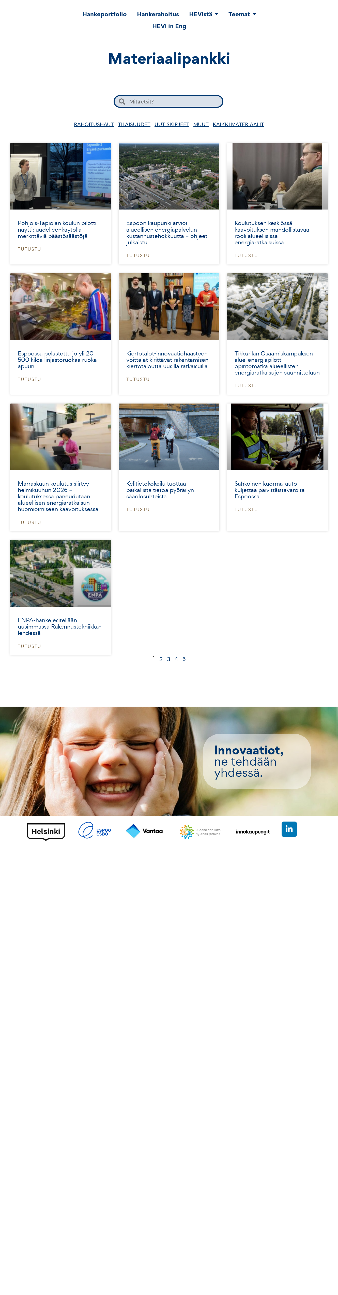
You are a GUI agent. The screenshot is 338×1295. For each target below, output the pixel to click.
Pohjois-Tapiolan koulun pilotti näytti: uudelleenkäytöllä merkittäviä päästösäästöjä (57, 229)
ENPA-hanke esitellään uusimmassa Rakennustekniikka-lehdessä (59, 626)
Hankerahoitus (158, 14)
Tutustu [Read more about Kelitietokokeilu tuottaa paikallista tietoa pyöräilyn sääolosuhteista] (138, 509)
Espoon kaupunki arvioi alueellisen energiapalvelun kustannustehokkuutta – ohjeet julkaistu (166, 232)
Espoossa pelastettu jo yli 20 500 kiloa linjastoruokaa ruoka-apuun (58, 359)
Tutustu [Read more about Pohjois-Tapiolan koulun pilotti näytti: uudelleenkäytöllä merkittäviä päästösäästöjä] (29, 249)
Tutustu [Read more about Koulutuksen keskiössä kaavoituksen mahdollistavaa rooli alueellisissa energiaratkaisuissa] (246, 255)
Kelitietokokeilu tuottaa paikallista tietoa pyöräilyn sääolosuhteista (160, 490)
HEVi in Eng (169, 26)
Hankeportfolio (104, 14)
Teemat (242, 14)
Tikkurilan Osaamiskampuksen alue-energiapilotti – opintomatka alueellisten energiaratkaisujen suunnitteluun (277, 363)
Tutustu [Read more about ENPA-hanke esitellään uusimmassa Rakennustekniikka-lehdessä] (29, 646)
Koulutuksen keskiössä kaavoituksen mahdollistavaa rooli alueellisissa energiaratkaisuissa (272, 232)
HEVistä (203, 14)
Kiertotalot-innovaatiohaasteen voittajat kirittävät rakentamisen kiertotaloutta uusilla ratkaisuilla (167, 359)
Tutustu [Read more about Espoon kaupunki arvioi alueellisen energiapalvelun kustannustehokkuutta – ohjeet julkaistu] (138, 255)
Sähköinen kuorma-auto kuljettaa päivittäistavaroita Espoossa (270, 490)
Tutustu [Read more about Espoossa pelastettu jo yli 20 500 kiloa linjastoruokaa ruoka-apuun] (29, 379)
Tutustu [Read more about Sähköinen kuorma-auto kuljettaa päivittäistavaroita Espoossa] (246, 509)
